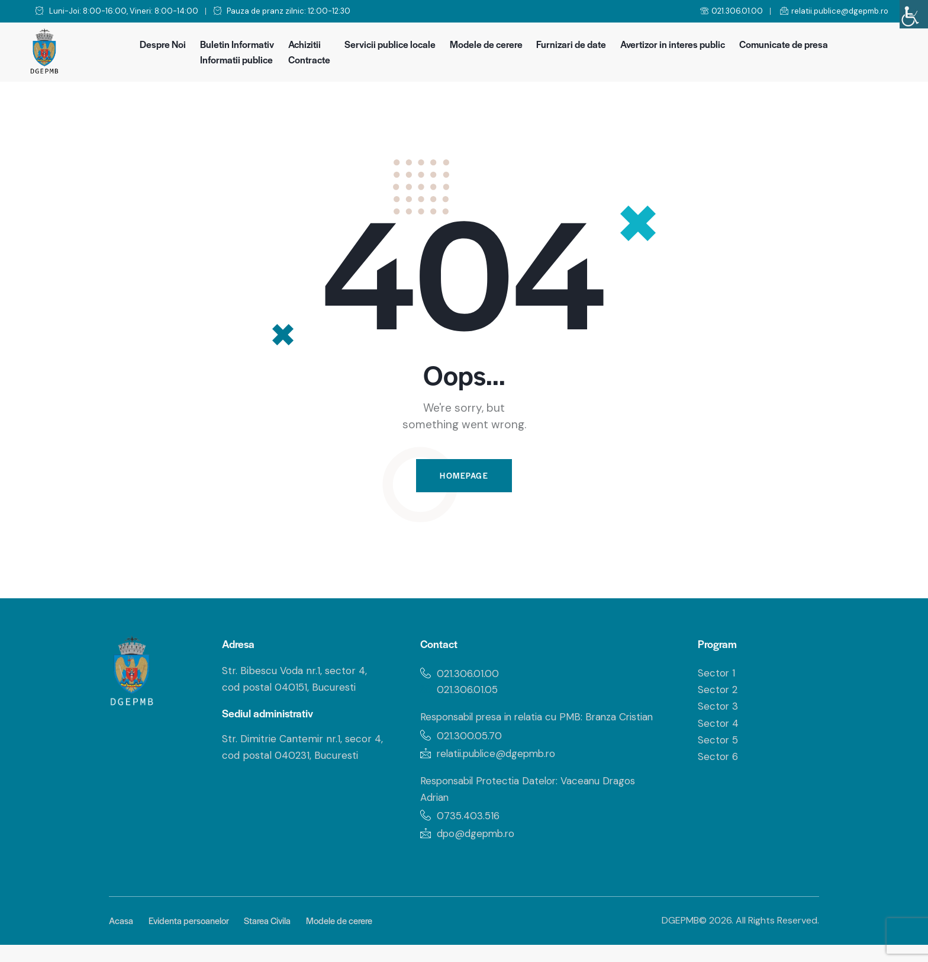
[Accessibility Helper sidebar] (914, 14)
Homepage (464, 476)
